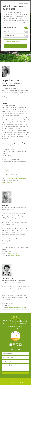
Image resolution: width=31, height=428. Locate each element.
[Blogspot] (20, 397)
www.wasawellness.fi (15, 381)
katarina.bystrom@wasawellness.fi (16, 360)
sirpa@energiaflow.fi (7, 234)
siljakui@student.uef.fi (12, 305)
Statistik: (7, 31)
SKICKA (15, 425)
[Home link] (11, 60)
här (4, 216)
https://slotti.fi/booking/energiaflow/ (17, 230)
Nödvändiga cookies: (10, 27)
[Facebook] (11, 397)
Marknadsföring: (9, 35)
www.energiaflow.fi (7, 222)
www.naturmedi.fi (16, 307)
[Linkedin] (17, 397)
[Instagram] (14, 397)
